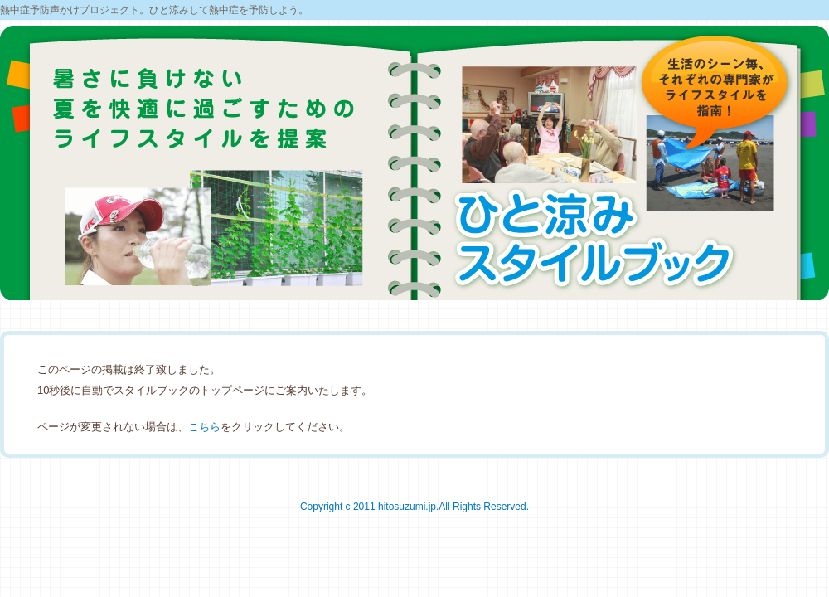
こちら (204, 426)
